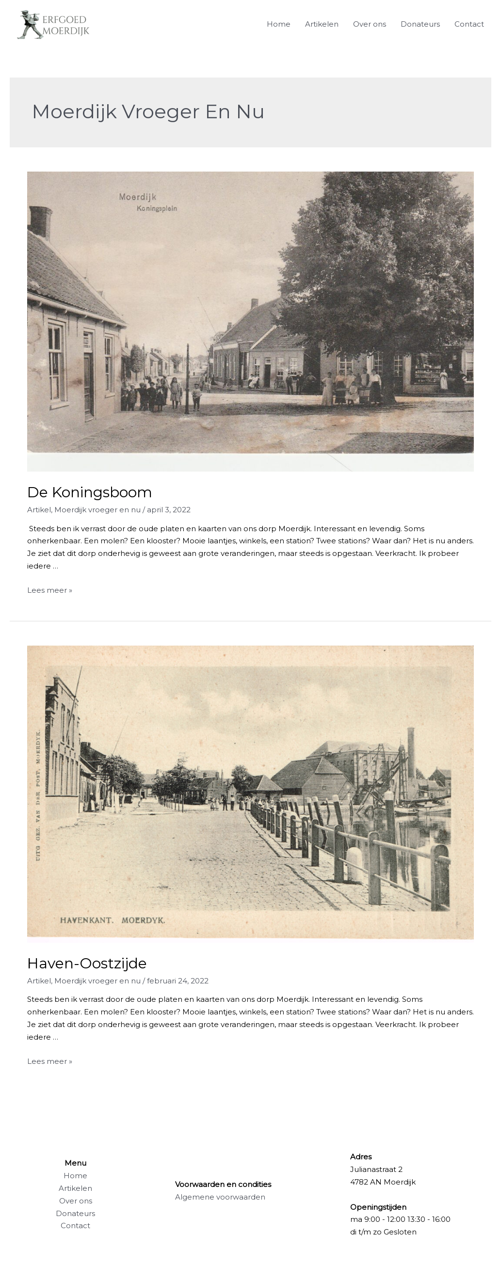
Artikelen (322, 24)
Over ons (369, 24)
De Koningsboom (89, 492)
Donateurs (420, 24)
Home (279, 24)
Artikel (39, 509)
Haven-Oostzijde (87, 963)
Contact (469, 24)
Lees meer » (49, 590)
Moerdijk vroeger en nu (97, 509)
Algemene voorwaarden (220, 1197)
